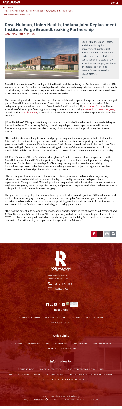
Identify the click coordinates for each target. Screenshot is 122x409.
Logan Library (79, 343)
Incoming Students (50, 369)
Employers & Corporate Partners (66, 379)
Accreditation (68, 348)
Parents (38, 374)
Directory (74, 317)
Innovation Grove (92, 106)
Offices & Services (101, 343)
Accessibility (39, 399)
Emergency (94, 399)
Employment (34, 343)
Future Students (26, 369)
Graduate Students (18, 374)
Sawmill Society (28, 112)
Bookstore (61, 343)
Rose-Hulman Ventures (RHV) (99, 109)
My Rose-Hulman (94, 317)
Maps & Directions (61, 322)
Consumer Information (74, 399)
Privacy (25, 399)
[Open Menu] (113, 3)
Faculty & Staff (78, 374)
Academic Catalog (55, 317)
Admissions (17, 343)
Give (48, 343)
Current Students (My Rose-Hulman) (85, 369)
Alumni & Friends (56, 374)
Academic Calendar (29, 317)
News (10, 7)
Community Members (102, 374)
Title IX (57, 399)
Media (41, 379)
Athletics (51, 348)
